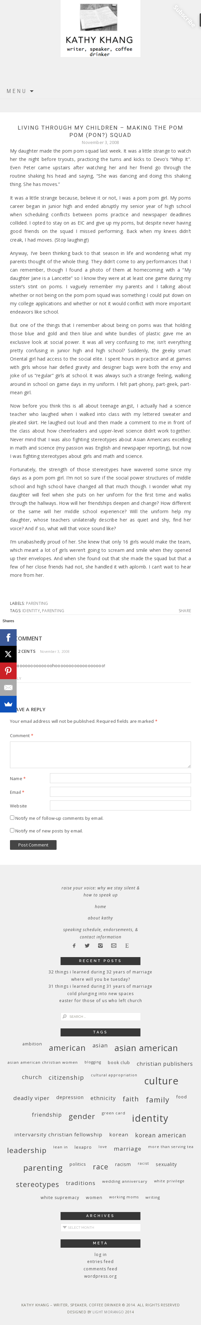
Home (100, 906)
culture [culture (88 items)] (161, 1080)
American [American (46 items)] (67, 1047)
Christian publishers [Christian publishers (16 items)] (165, 1063)
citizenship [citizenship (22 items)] (66, 1077)
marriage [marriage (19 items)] (127, 1148)
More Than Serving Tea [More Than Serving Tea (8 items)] (171, 1146)
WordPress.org (100, 1276)
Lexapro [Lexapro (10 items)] (83, 1147)
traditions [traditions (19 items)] (81, 1183)
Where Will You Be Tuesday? (100, 979)
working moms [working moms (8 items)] (124, 1197)
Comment (21, 735)
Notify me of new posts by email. (49, 831)
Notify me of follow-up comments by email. (59, 818)
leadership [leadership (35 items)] (27, 1150)
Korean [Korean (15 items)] (118, 1134)
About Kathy (100, 918)
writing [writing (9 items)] (152, 1197)
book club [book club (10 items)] (119, 1062)
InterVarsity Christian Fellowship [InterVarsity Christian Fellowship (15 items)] (58, 1134)
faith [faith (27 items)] (130, 1098)
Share (185, 611)
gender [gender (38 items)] (82, 1116)
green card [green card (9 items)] (113, 1112)
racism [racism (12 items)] (123, 1164)
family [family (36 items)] (157, 1099)
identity (31, 611)
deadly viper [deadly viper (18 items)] (31, 1098)
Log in (101, 1254)
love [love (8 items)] (103, 1146)
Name (18, 778)
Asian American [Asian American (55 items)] (146, 1048)
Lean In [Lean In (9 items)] (60, 1146)
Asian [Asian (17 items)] (100, 1045)
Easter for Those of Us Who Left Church (100, 1000)
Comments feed (100, 1269)
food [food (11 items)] (181, 1097)
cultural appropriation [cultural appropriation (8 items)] (114, 1075)
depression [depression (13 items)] (70, 1097)
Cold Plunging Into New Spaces (100, 993)
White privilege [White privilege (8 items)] (169, 1181)
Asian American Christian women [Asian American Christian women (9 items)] (42, 1062)
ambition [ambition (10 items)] (32, 1044)
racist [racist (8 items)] (143, 1163)
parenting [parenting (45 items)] (43, 1167)
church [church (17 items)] (32, 1077)
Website (18, 806)
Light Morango (108, 1312)
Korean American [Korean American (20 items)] (160, 1135)
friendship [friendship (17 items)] (47, 1114)
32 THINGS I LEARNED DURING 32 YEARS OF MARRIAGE (100, 972)
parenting (37, 603)
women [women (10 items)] (94, 1197)
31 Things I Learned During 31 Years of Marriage (100, 986)
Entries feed (100, 1261)
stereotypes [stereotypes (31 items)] (37, 1184)
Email (17, 792)
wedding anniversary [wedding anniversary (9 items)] (124, 1181)
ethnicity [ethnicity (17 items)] (103, 1098)
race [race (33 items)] (100, 1166)
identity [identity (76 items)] (150, 1118)
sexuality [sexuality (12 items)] (166, 1164)
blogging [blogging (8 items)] (93, 1062)
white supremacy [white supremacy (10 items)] (60, 1197)
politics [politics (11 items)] (78, 1164)
